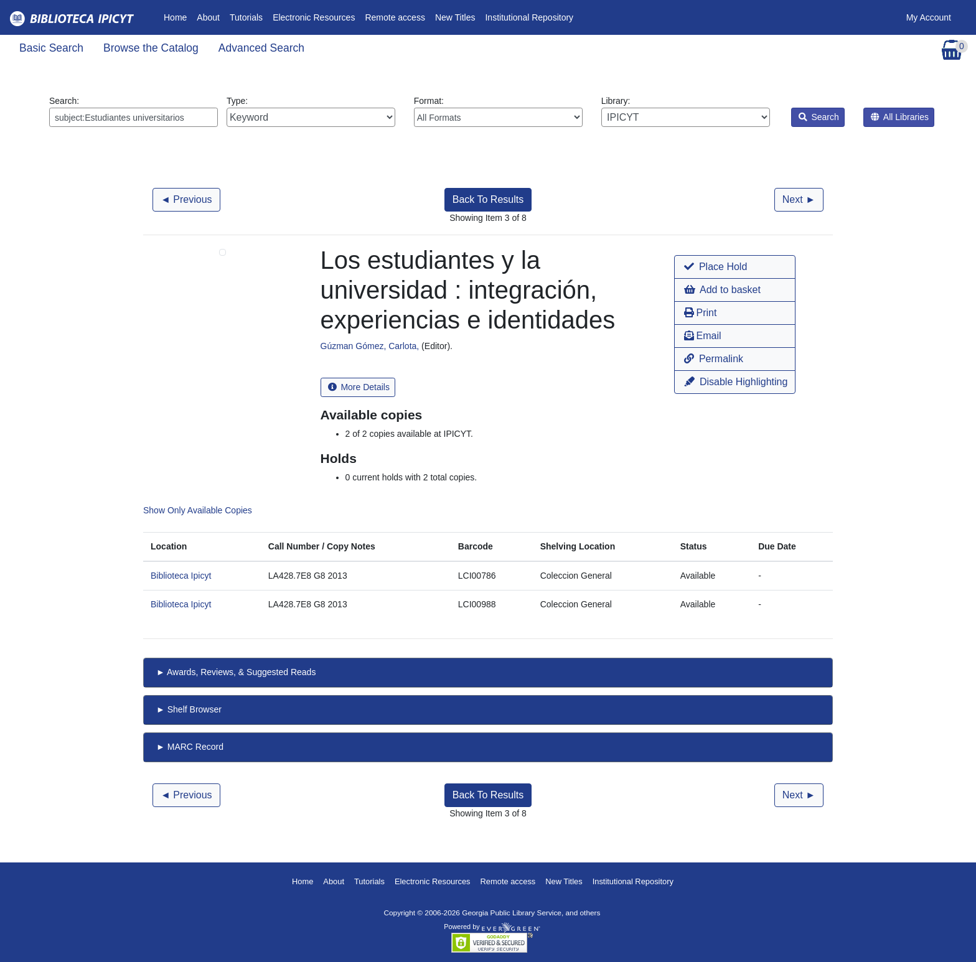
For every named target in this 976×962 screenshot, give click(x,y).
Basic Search (51, 48)
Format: (498, 111)
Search (819, 117)
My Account (928, 17)
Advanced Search (261, 48)
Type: (311, 111)
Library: (685, 111)
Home (178, 16)
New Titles (455, 17)
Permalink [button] (713, 358)
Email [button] (702, 335)
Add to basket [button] (722, 289)
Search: (133, 111)
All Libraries (900, 117)
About (208, 17)
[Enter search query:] (133, 117)
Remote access (395, 17)
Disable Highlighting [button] (735, 381)
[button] (734, 267)
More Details (359, 387)
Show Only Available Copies (197, 510)
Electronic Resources (314, 17)
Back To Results (488, 199)
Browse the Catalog (151, 48)
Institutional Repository (529, 17)
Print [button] (700, 312)
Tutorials (246, 17)
